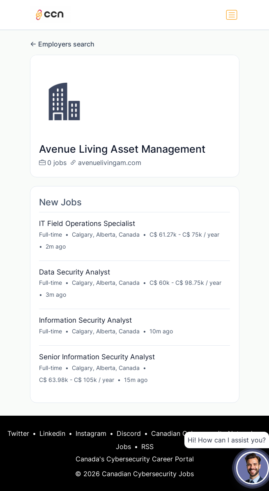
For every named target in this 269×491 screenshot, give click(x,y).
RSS (147, 446)
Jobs (123, 446)
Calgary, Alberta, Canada (106, 234)
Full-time (50, 234)
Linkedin (52, 433)
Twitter (18, 433)
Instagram (91, 433)
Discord (129, 433)
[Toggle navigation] (231, 15)
